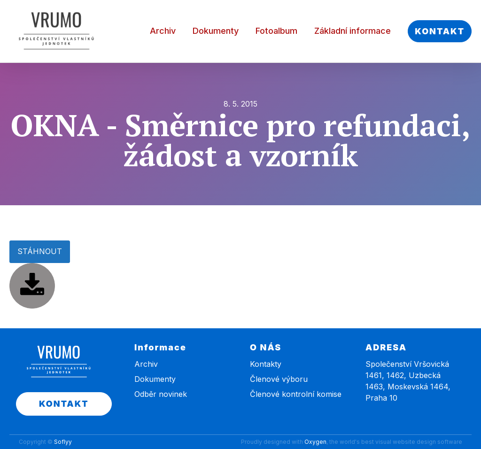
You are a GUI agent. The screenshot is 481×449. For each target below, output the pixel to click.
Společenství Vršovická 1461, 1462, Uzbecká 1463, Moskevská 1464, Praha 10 (407, 381)
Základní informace (352, 31)
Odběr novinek (160, 394)
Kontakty (265, 364)
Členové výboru (279, 379)
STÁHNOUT (39, 251)
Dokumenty (216, 31)
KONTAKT (440, 31)
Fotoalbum (276, 31)
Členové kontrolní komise (295, 394)
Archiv (163, 31)
